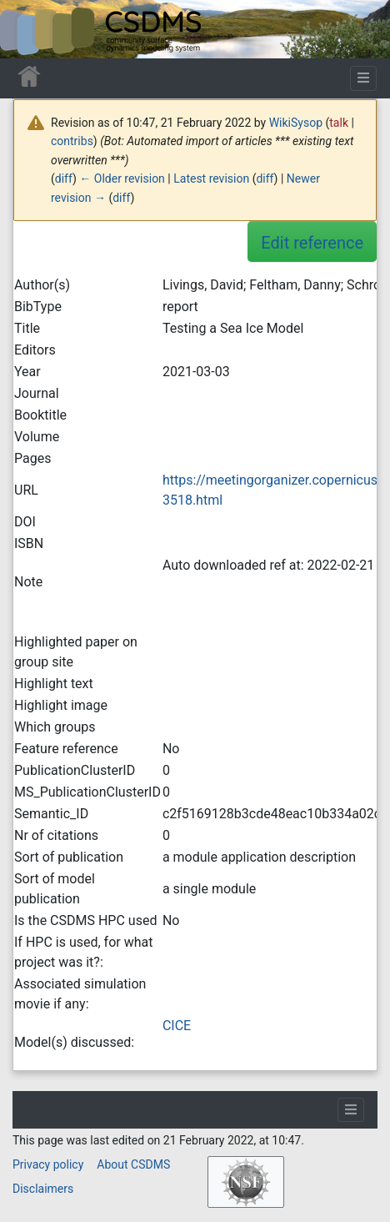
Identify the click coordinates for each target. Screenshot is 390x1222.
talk (338, 122)
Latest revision (211, 178)
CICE (176, 1025)
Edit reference (312, 243)
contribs (72, 141)
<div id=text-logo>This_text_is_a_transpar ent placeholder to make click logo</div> (26, 29)
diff (63, 178)
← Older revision (122, 178)
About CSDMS (133, 1164)
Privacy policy (47, 1164)
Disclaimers (42, 1188)
